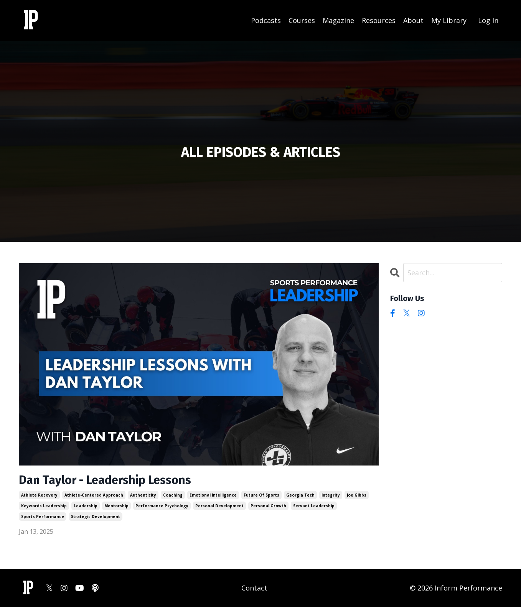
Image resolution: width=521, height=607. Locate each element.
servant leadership (314, 505)
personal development (219, 505)
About (413, 20)
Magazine (338, 20)
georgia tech (300, 495)
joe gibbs (356, 495)
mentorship (116, 505)
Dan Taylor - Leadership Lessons (105, 480)
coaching (173, 495)
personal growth (268, 505)
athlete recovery (39, 495)
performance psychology (161, 505)
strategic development (95, 516)
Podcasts (266, 20)
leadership (85, 505)
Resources (379, 20)
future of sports (261, 495)
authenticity (143, 495)
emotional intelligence (213, 495)
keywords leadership (44, 505)
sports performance (42, 516)
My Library (449, 20)
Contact (254, 587)
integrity (331, 495)
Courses (302, 20)
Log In (488, 20)
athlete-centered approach (93, 495)
